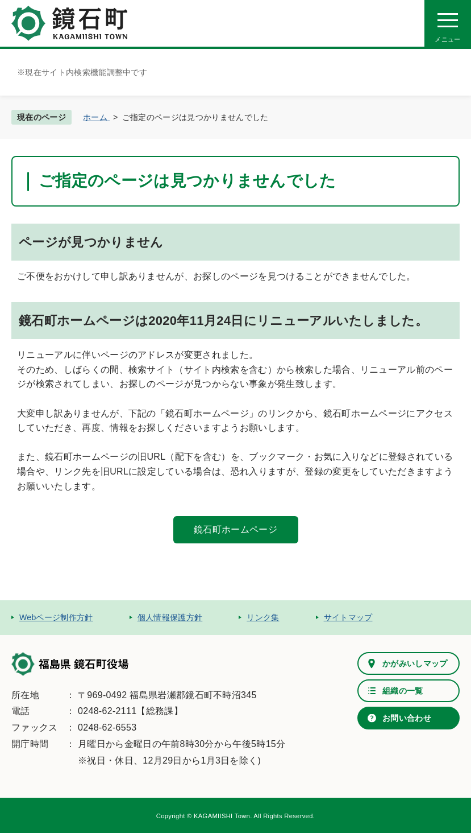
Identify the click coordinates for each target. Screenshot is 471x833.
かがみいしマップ (415, 663)
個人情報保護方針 (170, 617)
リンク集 (263, 617)
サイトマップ (348, 617)
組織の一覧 (402, 690)
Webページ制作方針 (56, 617)
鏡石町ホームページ (235, 529)
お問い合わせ (406, 718)
